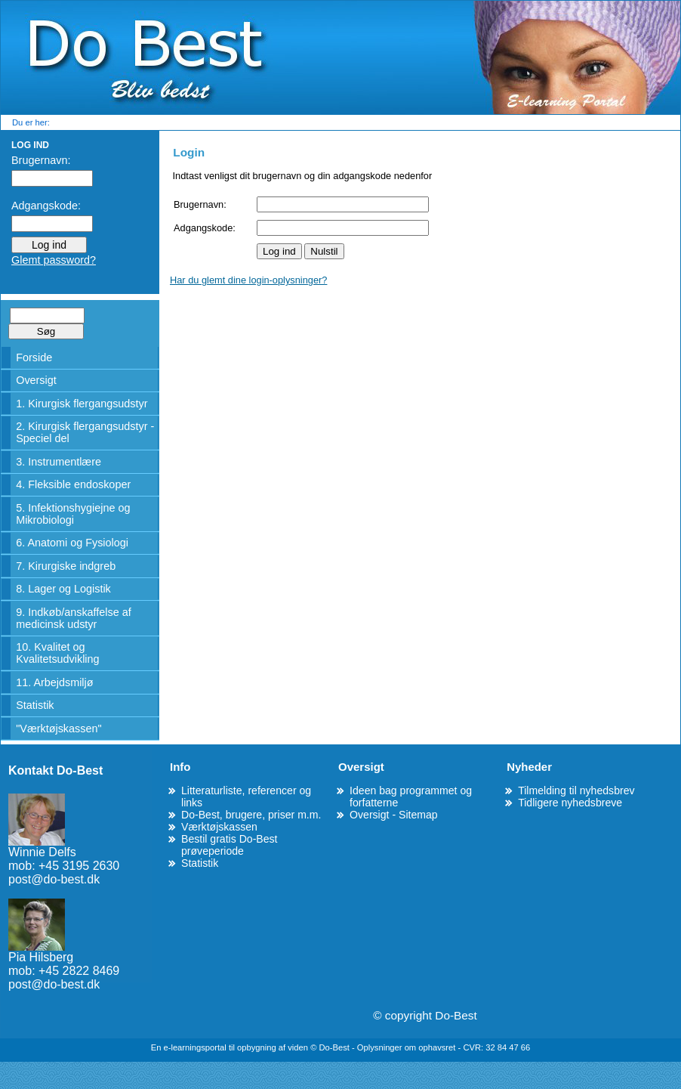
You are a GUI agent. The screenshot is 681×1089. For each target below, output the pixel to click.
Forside (34, 357)
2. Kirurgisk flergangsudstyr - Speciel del (85, 432)
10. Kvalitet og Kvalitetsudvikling (57, 653)
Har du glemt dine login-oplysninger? (248, 280)
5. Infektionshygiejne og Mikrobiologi (73, 514)
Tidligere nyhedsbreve (570, 803)
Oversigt (36, 380)
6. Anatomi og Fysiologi (72, 543)
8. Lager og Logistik (63, 589)
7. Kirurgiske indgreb (66, 566)
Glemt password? (53, 260)
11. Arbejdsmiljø (54, 682)
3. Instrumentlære (58, 462)
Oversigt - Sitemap (394, 815)
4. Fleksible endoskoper (73, 484)
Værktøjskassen (219, 827)
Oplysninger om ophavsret (407, 1047)
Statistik (35, 705)
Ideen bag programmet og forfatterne (411, 796)
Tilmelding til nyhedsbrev (576, 790)
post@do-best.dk (54, 879)
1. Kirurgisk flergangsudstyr (81, 404)
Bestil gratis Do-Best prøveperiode (229, 845)
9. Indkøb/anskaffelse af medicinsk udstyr (73, 618)
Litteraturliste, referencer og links (246, 796)
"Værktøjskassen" (58, 728)
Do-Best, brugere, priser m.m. (251, 815)
